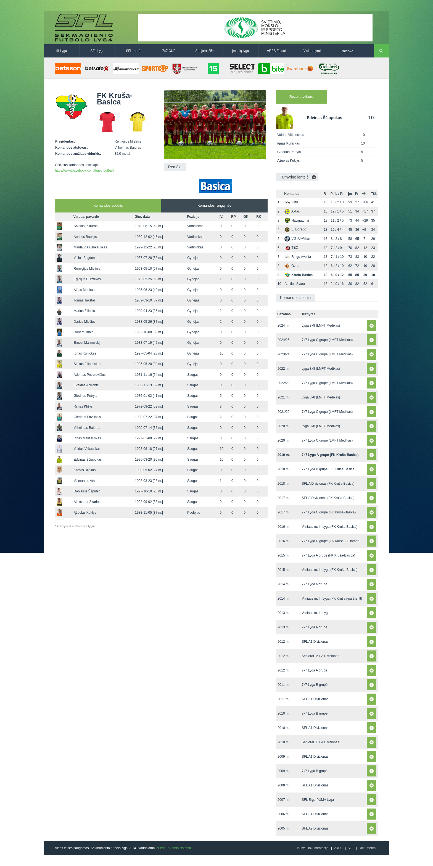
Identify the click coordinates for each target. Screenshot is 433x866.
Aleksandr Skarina (87, 502)
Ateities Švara (294, 284)
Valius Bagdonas (86, 258)
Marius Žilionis (84, 311)
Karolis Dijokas (85, 470)
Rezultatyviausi (301, 97)
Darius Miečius (85, 322)
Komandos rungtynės (214, 205)
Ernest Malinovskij (87, 343)
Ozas (291, 266)
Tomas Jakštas (85, 300)
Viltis (291, 202)
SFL (350, 848)
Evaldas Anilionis (86, 385)
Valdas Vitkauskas (87, 449)
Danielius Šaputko (87, 491)
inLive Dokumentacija (312, 848)
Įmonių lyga (240, 51)
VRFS (338, 848)
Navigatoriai (296, 220)
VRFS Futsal (276, 51)
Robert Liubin (83, 332)
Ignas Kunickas (85, 353)
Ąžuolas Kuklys (85, 513)
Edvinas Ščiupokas (88, 459)
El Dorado (295, 229)
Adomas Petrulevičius (89, 375)
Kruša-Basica (298, 275)
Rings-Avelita (297, 257)
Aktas (292, 211)
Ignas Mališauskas (87, 438)
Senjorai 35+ (205, 51)
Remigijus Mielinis (87, 269)
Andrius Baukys (85, 237)
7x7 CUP (169, 51)
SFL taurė (133, 51)
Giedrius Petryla (85, 396)
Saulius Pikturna (86, 226)
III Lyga (61, 51)
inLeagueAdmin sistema (173, 848)
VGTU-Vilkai (297, 238)
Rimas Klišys (83, 406)
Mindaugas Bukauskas (90, 247)
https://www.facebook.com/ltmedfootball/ (84, 170)
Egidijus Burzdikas (87, 279)
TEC (291, 248)
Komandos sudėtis (108, 205)
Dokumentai (367, 848)
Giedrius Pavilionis (87, 417)
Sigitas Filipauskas (87, 364)
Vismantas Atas (85, 481)
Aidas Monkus (84, 290)
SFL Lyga (97, 51)
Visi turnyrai (312, 51)
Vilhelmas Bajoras (87, 428)
